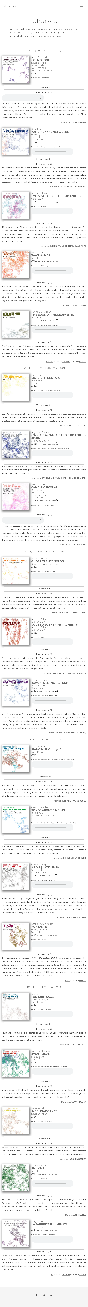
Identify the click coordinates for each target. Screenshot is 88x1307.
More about (73, 122)
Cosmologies (41, 60)
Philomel (38, 1168)
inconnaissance (44, 1111)
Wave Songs (40, 255)
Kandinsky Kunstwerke (50, 131)
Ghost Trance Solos (47, 561)
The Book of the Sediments (52, 314)
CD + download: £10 (44, 87)
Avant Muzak (41, 1054)
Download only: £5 (44, 223)
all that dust (10, 6)
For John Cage (42, 996)
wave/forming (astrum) (50, 682)
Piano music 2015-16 (46, 749)
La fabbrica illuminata (49, 1224)
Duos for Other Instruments (54, 624)
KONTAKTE (39, 926)
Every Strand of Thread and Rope (57, 196)
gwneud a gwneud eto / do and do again (58, 436)
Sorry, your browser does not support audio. (23, 97)
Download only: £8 (44, 92)
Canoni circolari (45, 487)
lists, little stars (45, 378)
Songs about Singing (48, 810)
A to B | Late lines (45, 867)
